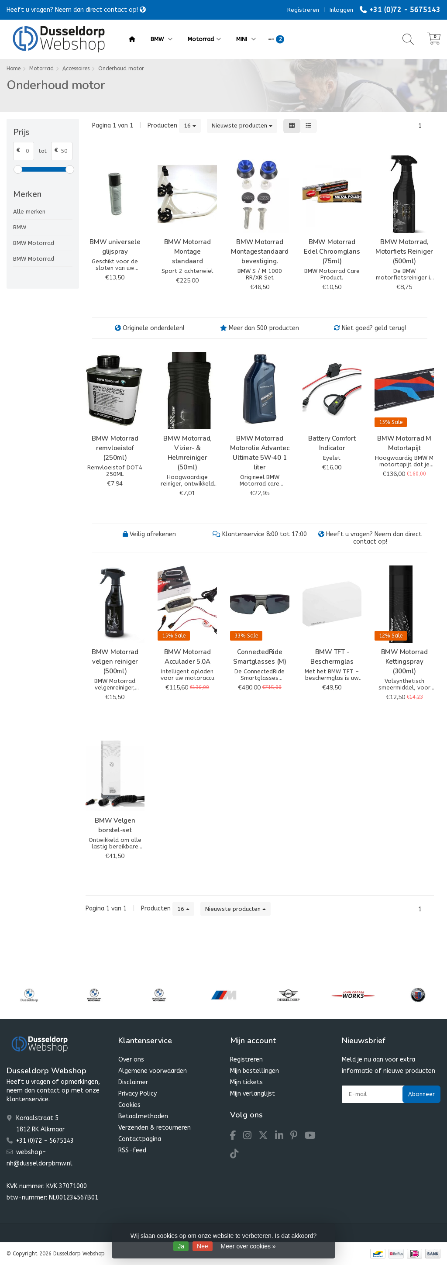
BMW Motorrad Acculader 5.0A (187, 657)
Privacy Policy (137, 1093)
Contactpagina (139, 1139)
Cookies (129, 1105)
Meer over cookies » (248, 1246)
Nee (202, 1246)
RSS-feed (132, 1150)
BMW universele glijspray (115, 247)
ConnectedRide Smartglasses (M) (259, 657)
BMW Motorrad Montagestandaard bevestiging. (260, 251)
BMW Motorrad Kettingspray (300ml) (404, 662)
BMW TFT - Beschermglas (332, 657)
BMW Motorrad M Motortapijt (404, 443)
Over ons (131, 1059)
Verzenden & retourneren (154, 1127)
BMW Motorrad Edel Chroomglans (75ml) (332, 251)
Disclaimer (133, 1082)
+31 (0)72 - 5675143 (404, 10)
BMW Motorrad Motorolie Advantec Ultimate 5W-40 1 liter (259, 453)
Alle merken (29, 211)
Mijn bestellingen (254, 1071)
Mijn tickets (246, 1082)
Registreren (303, 10)
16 (190, 125)
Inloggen (341, 10)
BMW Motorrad (33, 243)
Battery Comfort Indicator (331, 443)
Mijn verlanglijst (252, 1093)
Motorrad (204, 39)
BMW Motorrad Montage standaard (187, 251)
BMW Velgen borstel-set (115, 825)
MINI (246, 39)
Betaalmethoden (143, 1116)
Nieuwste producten (242, 125)
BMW (161, 39)
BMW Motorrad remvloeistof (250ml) (115, 448)
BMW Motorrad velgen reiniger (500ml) (115, 662)
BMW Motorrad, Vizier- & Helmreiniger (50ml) (187, 453)
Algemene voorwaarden (152, 1071)
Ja (181, 1246)
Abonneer (421, 1094)
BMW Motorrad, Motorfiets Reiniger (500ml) (404, 251)
